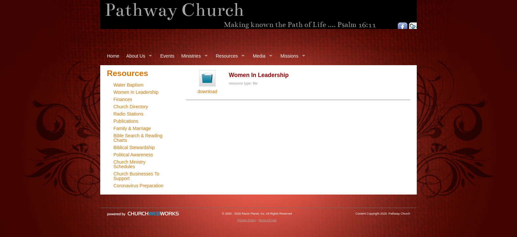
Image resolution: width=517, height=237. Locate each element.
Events (167, 56)
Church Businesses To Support (136, 176)
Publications (125, 121)
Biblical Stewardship (134, 147)
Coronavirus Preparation (138, 185)
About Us (135, 56)
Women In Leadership (136, 92)
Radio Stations (128, 114)
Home (113, 56)
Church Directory (130, 106)
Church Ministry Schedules (129, 164)
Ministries (191, 56)
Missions (289, 56)
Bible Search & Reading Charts (138, 138)
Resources (227, 56)
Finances (122, 99)
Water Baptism (128, 85)
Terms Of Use (267, 220)
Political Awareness (133, 154)
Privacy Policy (246, 220)
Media (259, 56)
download (207, 91)
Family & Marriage (132, 128)
